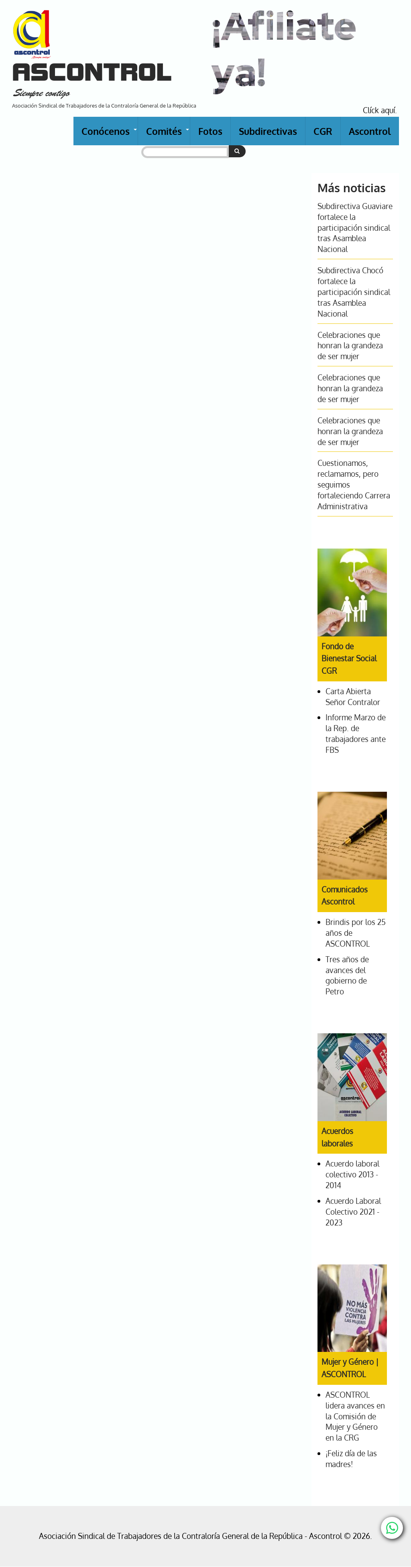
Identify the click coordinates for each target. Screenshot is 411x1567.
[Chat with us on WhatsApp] (392, 1528)
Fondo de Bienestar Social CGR (348, 658)
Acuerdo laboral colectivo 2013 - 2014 (352, 1174)
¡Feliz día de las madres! (351, 1458)
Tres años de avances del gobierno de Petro (347, 975)
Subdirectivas (268, 131)
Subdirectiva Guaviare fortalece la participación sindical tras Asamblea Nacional (355, 227)
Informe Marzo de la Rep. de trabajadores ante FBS (356, 733)
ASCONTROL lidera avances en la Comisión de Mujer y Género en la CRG (355, 1416)
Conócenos (109, 135)
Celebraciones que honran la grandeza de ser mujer (350, 346)
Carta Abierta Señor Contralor (353, 696)
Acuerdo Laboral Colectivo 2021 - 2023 (353, 1212)
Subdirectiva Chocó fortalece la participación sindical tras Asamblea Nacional (353, 292)
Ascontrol (370, 131)
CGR (322, 131)
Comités (168, 135)
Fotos (210, 131)
